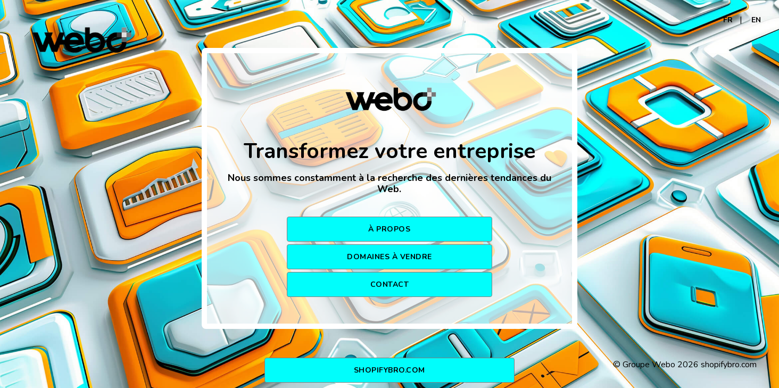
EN (756, 20)
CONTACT (389, 284)
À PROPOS (389, 229)
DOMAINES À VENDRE (389, 257)
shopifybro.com (389, 370)
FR (728, 20)
